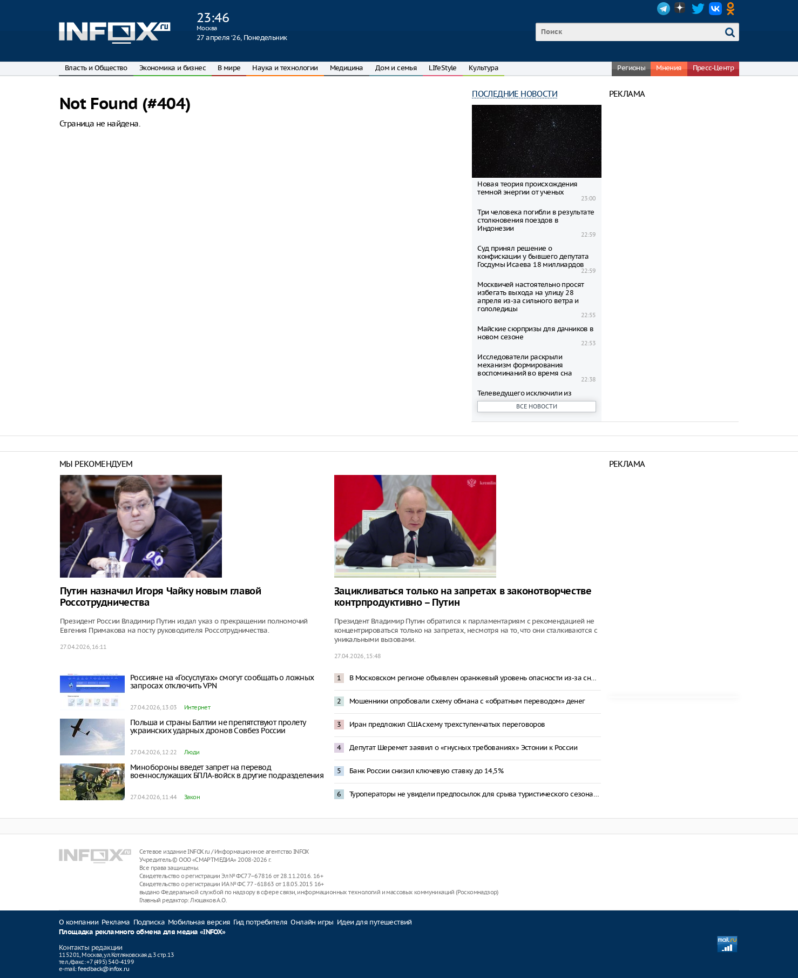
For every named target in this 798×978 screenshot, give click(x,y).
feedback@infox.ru (103, 969)
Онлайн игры (311, 922)
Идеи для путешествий (374, 922)
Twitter (698, 8)
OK (732, 8)
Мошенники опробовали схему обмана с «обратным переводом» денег (467, 701)
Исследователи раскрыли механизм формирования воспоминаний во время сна (524, 365)
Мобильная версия (199, 922)
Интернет (197, 707)
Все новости (536, 406)
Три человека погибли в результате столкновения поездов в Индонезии (535, 220)
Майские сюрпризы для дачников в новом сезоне (535, 332)
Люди (192, 752)
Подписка (149, 922)
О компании (78, 922)
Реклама (116, 922)
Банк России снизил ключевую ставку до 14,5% (426, 771)
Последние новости (514, 94)
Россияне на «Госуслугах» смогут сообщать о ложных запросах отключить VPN (222, 682)
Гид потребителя (260, 922)
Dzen (680, 8)
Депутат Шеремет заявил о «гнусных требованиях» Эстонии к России (463, 747)
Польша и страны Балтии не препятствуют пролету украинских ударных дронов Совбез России (217, 726)
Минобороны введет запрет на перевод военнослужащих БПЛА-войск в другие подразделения (226, 771)
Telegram (663, 8)
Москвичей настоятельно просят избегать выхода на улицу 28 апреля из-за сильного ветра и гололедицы (530, 296)
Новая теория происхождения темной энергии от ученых (527, 188)
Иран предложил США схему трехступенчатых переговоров (447, 724)
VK (715, 8)
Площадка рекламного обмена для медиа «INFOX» (142, 932)
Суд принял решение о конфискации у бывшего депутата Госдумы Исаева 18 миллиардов (533, 256)
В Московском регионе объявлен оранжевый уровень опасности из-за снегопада (475, 678)
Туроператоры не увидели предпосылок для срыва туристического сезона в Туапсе (475, 794)
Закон (192, 797)
